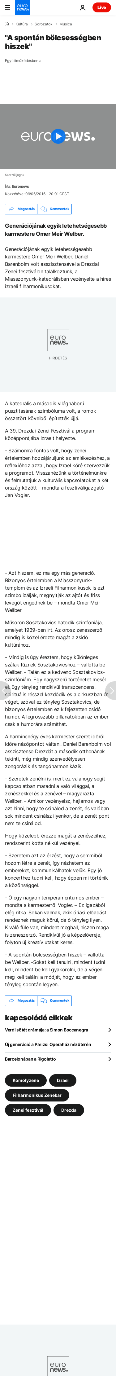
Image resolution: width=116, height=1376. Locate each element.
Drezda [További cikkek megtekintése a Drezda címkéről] (68, 1109)
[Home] (7, 24)
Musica (65, 24)
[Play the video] (58, 136)
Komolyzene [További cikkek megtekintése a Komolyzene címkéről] (26, 1080)
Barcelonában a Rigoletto (30, 1059)
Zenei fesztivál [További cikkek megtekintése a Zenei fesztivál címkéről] (28, 1109)
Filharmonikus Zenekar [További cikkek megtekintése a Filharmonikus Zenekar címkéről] (37, 1094)
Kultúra (21, 24)
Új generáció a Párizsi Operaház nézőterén (48, 1044)
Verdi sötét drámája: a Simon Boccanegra (46, 1029)
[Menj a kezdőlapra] (22, 7)
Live (101, 7)
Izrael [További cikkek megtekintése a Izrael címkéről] (63, 1080)
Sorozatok (44, 24)
